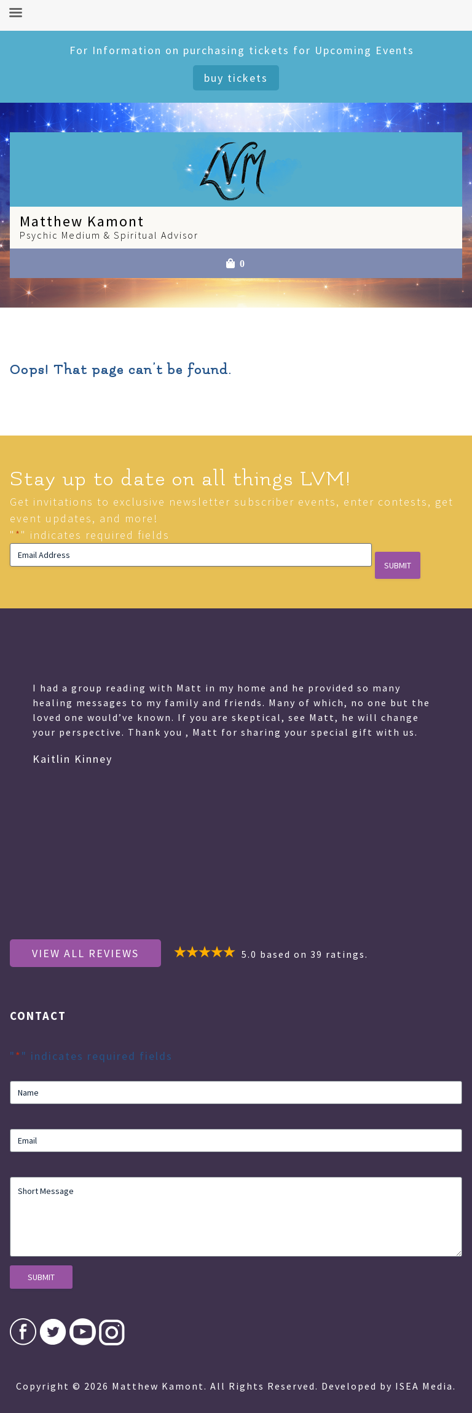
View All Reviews (85, 953)
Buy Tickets (236, 78)
